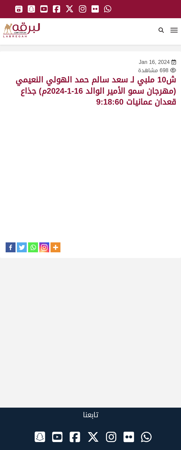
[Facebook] (11, 247)
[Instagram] (44, 247)
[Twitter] (22, 247)
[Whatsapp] (33, 247)
